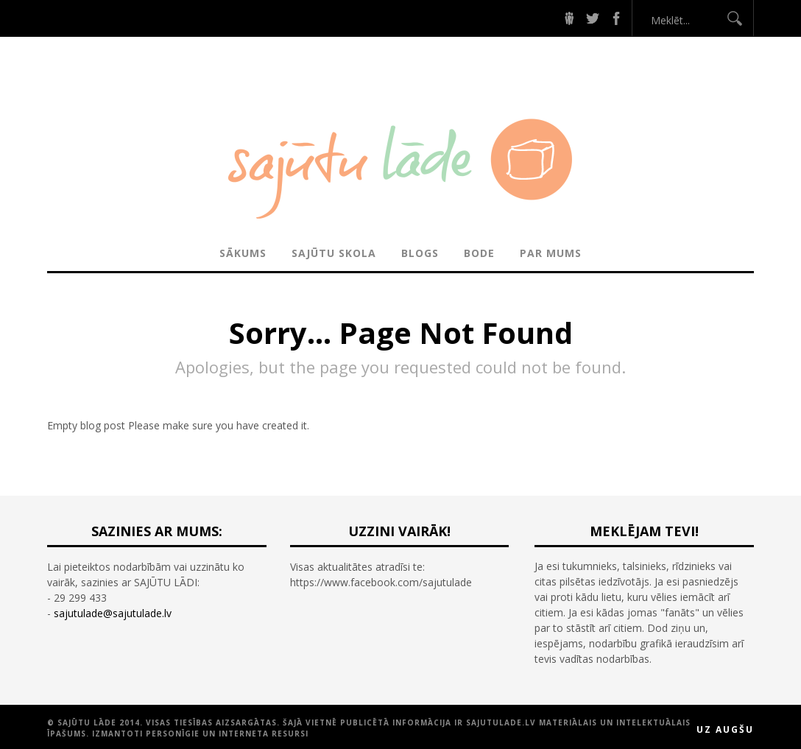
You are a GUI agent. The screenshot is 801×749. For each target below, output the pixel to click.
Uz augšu (725, 729)
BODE (479, 253)
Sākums (243, 253)
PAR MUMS (551, 253)
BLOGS (420, 253)
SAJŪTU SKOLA (334, 253)
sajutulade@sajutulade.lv (113, 613)
